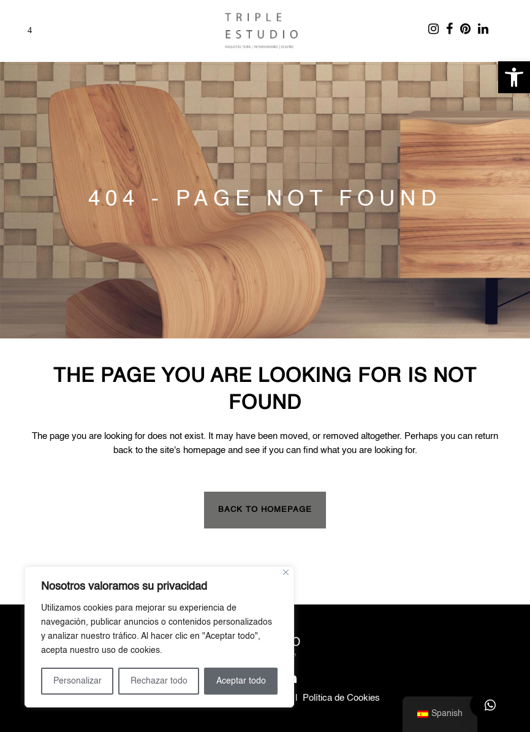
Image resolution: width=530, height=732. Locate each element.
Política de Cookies (341, 698)
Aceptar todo (241, 681)
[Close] (286, 572)
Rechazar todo (159, 681)
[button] (514, 77)
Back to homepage (265, 510)
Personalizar (77, 681)
